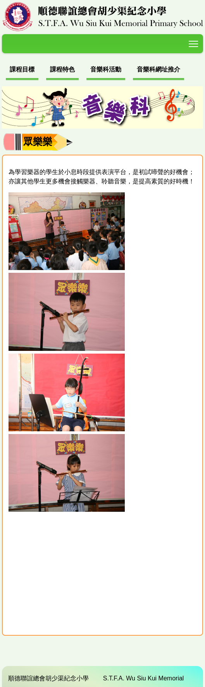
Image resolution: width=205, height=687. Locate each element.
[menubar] (95, 70)
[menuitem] (22, 70)
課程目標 (22, 69)
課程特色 (62, 69)
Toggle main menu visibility (194, 42)
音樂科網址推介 (158, 69)
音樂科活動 (105, 69)
